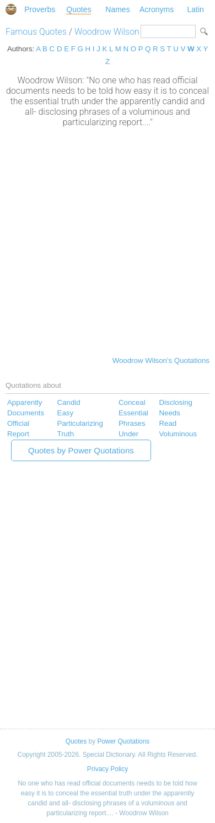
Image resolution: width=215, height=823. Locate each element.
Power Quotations (123, 741)
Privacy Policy (107, 769)
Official (18, 423)
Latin (195, 9)
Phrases (132, 423)
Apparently (24, 402)
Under (128, 434)
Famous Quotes (36, 31)
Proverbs (39, 9)
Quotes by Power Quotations (81, 450)
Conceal (132, 402)
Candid (68, 402)
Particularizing (80, 423)
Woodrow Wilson (106, 31)
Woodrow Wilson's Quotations (160, 360)
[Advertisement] (107, 240)
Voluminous (178, 434)
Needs (169, 413)
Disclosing (175, 402)
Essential (133, 413)
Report (18, 434)
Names (117, 9)
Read (167, 423)
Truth (65, 434)
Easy (65, 413)
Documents (25, 413)
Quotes (78, 9)
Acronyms (156, 9)
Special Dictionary (11, 9)
